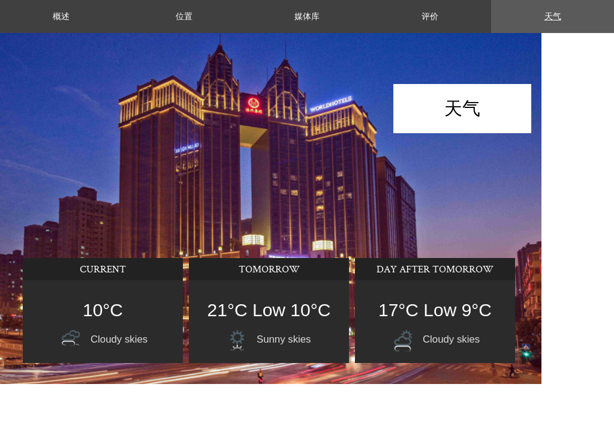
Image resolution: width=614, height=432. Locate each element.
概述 (61, 16)
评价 (430, 16)
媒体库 (307, 16)
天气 (552, 16)
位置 (184, 16)
